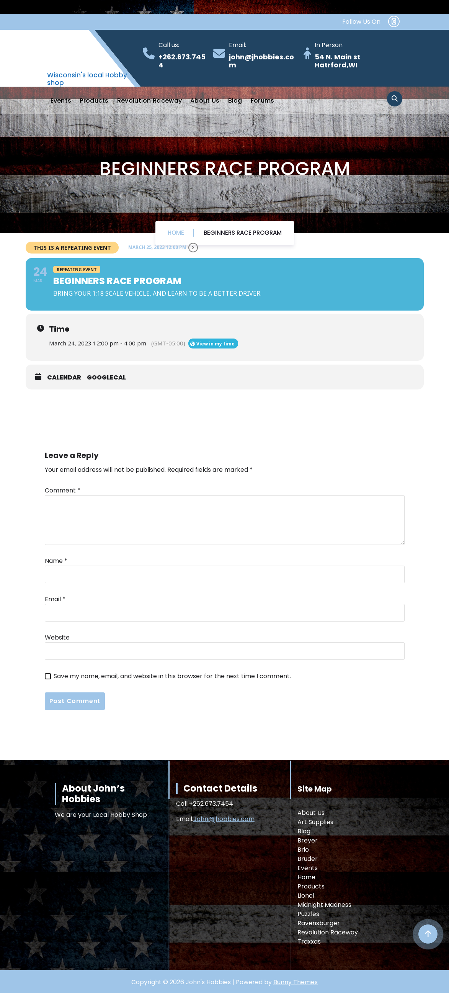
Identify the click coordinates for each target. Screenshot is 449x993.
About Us (204, 100)
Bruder (307, 858)
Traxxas (309, 941)
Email (55, 599)
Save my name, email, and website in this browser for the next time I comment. (172, 676)
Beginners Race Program (243, 233)
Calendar (64, 377)
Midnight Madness (324, 904)
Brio (303, 849)
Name (56, 560)
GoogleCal (106, 377)
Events (61, 100)
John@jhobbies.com (224, 819)
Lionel (305, 895)
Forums (262, 100)
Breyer (307, 840)
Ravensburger (318, 923)
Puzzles (308, 914)
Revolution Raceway (149, 100)
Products (94, 100)
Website (57, 637)
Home (176, 233)
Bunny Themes (295, 982)
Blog (235, 100)
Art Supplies (315, 822)
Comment (62, 490)
